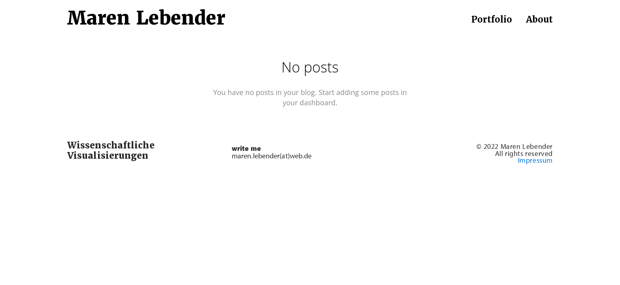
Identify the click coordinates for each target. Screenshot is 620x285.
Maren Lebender (146, 18)
